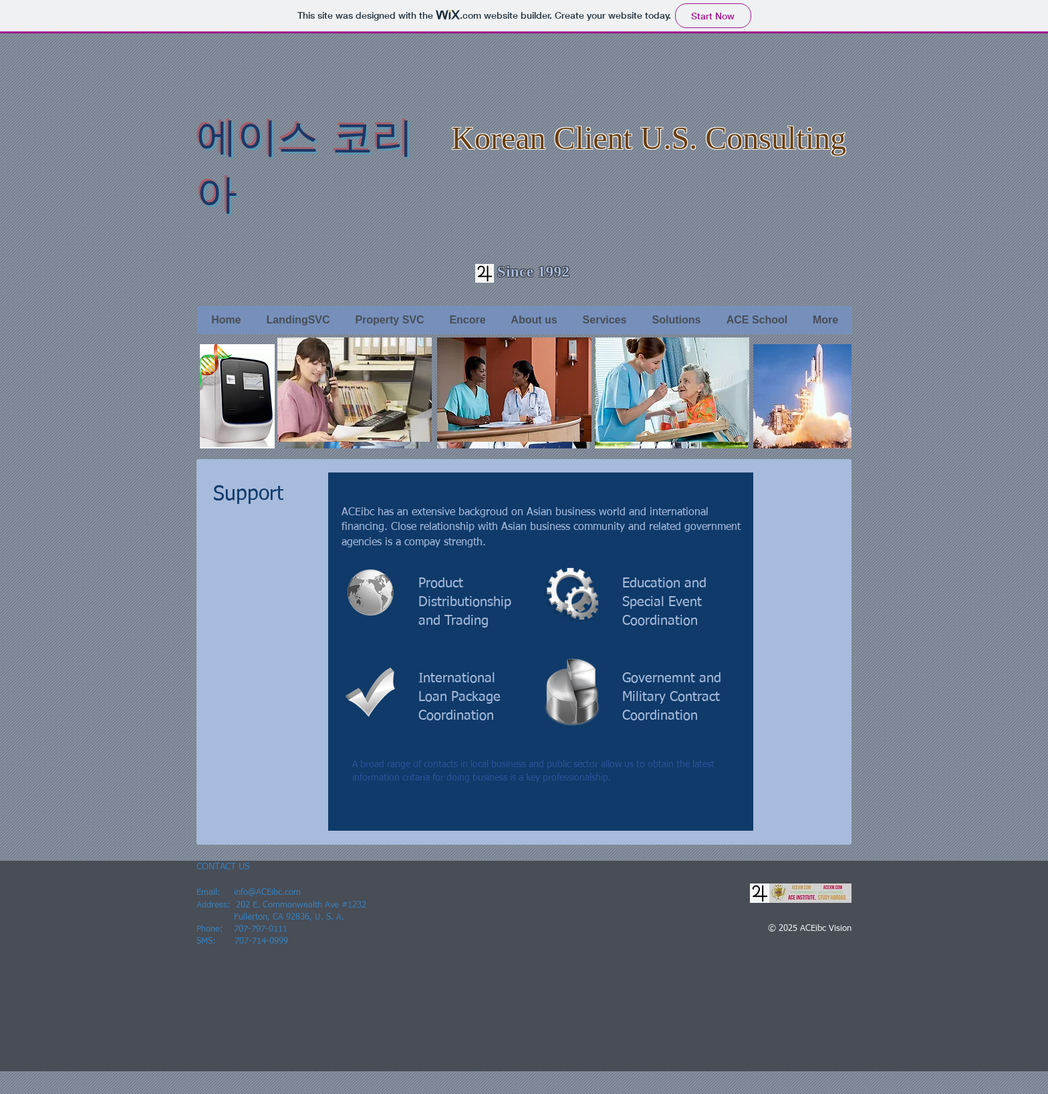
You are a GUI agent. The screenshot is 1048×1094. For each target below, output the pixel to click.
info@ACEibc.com (267, 892)
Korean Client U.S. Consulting (648, 138)
